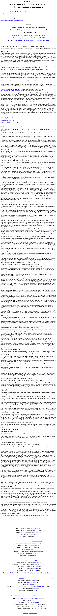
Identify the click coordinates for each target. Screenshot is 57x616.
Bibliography (35, 533)
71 (1, 119)
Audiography (35, 531)
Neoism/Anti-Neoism (31, 583)
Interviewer (36, 569)
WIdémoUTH (43, 610)
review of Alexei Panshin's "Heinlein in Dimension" (14, 12)
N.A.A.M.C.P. (21, 579)
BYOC (35, 540)
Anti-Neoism (35, 529)
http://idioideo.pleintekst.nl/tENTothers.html (10, 92)
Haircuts (36, 557)
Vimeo (35, 603)
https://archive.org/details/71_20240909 (10, 124)
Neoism (35, 581)
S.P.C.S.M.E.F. (17, 596)
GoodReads (35, 555)
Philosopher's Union (28, 585)
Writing (41, 612)
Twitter (31, 601)
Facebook (31, 550)
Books (36, 538)
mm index (30, 577)
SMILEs (29, 594)
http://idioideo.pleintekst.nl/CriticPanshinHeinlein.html (12, 21)
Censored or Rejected (36, 542)
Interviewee (36, 567)
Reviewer (35, 590)
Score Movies (36, 592)
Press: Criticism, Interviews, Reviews (37, 587)
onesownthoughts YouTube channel (30, 614)
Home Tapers (36, 559)
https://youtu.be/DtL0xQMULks (8, 121)
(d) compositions (36, 548)
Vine (12, 605)
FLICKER (19, 552)
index (36, 561)
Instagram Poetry (35, 563)
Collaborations (36, 544)
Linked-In (35, 572)
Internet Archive (43, 565)
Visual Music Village (39, 608)
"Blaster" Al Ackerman (28, 536)
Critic (36, 546)
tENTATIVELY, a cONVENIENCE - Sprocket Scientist (27, 599)
